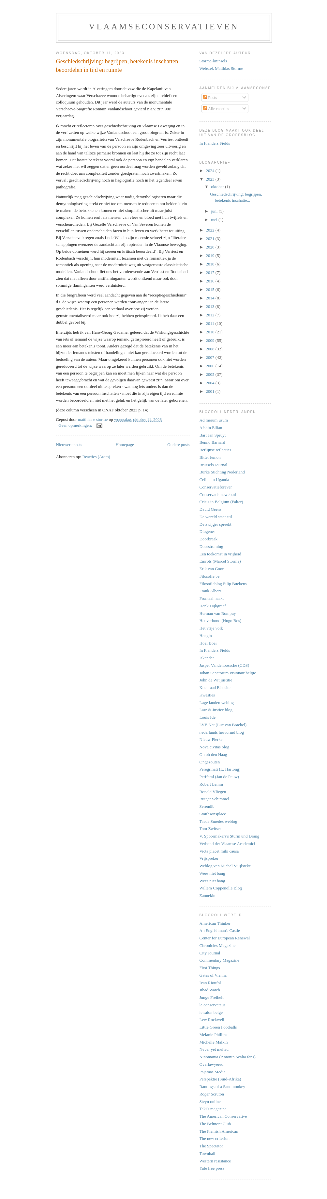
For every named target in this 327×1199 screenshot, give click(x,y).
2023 (211, 179)
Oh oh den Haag (213, 754)
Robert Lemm (211, 784)
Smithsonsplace (213, 813)
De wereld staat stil (216, 516)
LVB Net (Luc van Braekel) (223, 724)
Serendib (207, 806)
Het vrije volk (211, 628)
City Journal (210, 953)
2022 (211, 230)
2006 (211, 365)
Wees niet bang (212, 873)
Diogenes (208, 531)
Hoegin (206, 635)
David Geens (211, 509)
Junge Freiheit (212, 997)
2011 (211, 323)
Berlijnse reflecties (215, 449)
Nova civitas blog (215, 746)
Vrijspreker (209, 858)
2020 (211, 247)
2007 (211, 357)
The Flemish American (219, 1131)
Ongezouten (210, 761)
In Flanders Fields (215, 143)
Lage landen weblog (217, 702)
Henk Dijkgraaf (213, 605)
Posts (210, 97)
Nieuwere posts (69, 444)
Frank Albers (211, 590)
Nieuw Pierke (211, 739)
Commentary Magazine (219, 960)
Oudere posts (178, 444)
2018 (211, 264)
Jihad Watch (210, 989)
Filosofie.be (210, 576)
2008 (211, 348)
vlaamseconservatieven (164, 26)
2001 (211, 391)
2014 (211, 298)
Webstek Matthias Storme (221, 68)
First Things (210, 967)
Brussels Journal (214, 464)
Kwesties (207, 695)
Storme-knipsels (213, 60)
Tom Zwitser (210, 828)
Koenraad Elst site (215, 687)
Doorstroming (211, 546)
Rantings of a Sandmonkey (222, 1086)
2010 (211, 331)
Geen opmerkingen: (75, 425)
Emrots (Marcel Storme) (220, 561)
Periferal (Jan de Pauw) (219, 776)
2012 (211, 314)
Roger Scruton (212, 1094)
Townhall (208, 1153)
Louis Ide (208, 717)
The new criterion (215, 1138)
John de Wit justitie (216, 680)
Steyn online (210, 1101)
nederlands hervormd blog (222, 732)
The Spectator (211, 1145)
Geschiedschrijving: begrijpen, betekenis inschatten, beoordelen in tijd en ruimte (118, 65)
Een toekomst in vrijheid (220, 554)
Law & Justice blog (216, 709)
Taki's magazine (213, 1108)
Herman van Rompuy (218, 613)
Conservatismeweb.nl (218, 494)
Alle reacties (216, 108)
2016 (211, 281)
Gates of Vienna (213, 975)
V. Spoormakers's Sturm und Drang (230, 836)
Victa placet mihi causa (219, 851)
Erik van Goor (212, 568)
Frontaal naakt (212, 598)
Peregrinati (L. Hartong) (220, 769)
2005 (211, 374)
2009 (211, 340)
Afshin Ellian (211, 427)
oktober (218, 186)
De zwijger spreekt (215, 524)
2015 (211, 289)
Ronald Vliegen (213, 791)
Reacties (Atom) (96, 456)
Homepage (124, 444)
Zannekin (208, 895)
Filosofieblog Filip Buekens (223, 583)
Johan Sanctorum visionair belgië (228, 672)
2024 (211, 170)
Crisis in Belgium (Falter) (221, 501)
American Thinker (215, 923)
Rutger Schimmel (214, 798)
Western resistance (215, 1161)
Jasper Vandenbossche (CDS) (224, 665)
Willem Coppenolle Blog (221, 888)
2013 (211, 306)
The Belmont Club (215, 1123)
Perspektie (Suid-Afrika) (220, 1079)
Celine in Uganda (214, 479)
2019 (211, 255)
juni (214, 211)
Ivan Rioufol (210, 982)
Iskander (207, 657)
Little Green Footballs (218, 1027)
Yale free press (212, 1168)
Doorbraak (209, 538)
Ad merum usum (214, 420)
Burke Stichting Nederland (222, 472)
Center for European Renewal (225, 937)
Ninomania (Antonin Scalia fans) (228, 1056)
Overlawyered (212, 1064)
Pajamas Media (213, 1071)
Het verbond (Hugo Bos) (221, 620)
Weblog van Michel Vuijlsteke (225, 865)
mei (214, 219)
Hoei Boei (208, 643)
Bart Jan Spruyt (213, 435)
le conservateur (212, 1004)
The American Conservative (223, 1116)
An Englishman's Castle (220, 930)
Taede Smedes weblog (218, 821)
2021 (211, 238)
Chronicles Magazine (218, 945)
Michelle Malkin (214, 1042)
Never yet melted (214, 1049)
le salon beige (211, 1012)
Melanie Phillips (214, 1034)
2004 (211, 382)
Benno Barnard (212, 442)
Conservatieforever (216, 487)
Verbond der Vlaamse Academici (227, 843)
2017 (211, 272)
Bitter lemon (210, 457)
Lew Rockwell (212, 1019)
